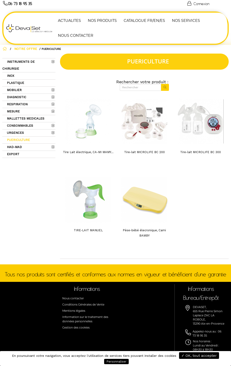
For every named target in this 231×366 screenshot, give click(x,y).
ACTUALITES (68, 20)
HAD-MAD (14, 147)
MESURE (13, 111)
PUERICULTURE (18, 140)
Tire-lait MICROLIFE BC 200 (144, 152)
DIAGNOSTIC (16, 97)
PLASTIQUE (15, 83)
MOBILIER (14, 90)
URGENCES (15, 132)
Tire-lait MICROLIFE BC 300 (200, 152)
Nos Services (185, 20)
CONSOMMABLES (19, 125)
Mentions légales (73, 310)
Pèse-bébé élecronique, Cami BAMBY (144, 233)
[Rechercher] (140, 87)
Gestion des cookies (76, 327)
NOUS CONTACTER (75, 35)
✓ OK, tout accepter (199, 355)
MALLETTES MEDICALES (25, 118)
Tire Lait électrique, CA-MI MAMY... (88, 152)
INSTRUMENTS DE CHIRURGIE (18, 65)
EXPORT (12, 154)
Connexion (197, 3)
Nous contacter (73, 298)
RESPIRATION (17, 104)
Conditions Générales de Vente (83, 304)
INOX (10, 75)
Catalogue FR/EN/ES (144, 20)
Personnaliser (116, 361)
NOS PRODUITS (101, 20)
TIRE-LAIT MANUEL (88, 230)
